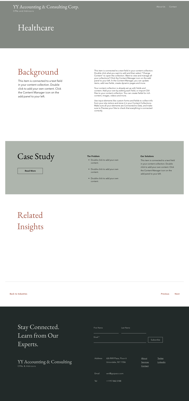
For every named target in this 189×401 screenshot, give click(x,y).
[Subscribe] (155, 340)
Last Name (125, 328)
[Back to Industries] (20, 294)
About (144, 358)
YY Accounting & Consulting (45, 362)
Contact (145, 366)
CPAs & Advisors (27, 366)
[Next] (176, 294)
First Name (98, 328)
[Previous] (165, 294)
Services (145, 362)
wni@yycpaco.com (115, 373)
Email (96, 337)
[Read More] (30, 171)
